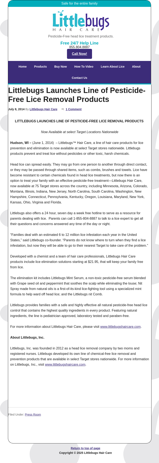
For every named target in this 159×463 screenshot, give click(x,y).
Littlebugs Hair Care (43, 109)
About (134, 66)
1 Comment (74, 109)
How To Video (83, 66)
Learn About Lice (111, 66)
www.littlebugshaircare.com (120, 326)
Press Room (33, 414)
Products (39, 66)
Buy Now (60, 66)
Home (23, 66)
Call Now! (79, 54)
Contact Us (79, 77)
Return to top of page (85, 448)
